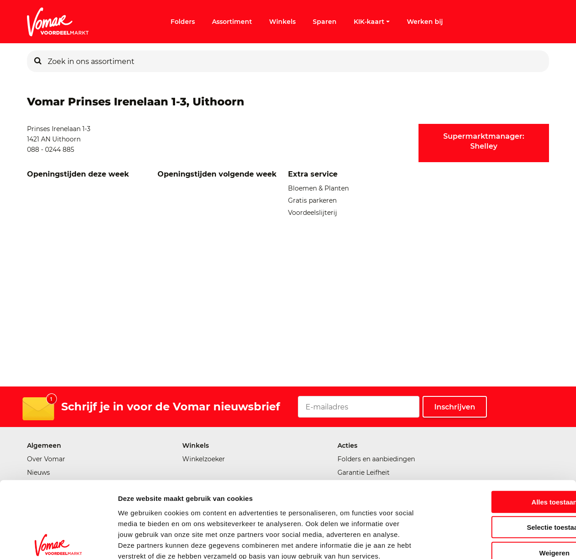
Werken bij (425, 22)
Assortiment (232, 22)
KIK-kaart (372, 22)
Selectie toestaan (501, 476)
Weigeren (501, 501)
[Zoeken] (38, 61)
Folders (183, 22)
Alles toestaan (501, 450)
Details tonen (486, 541)
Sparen (325, 22)
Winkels (282, 22)
